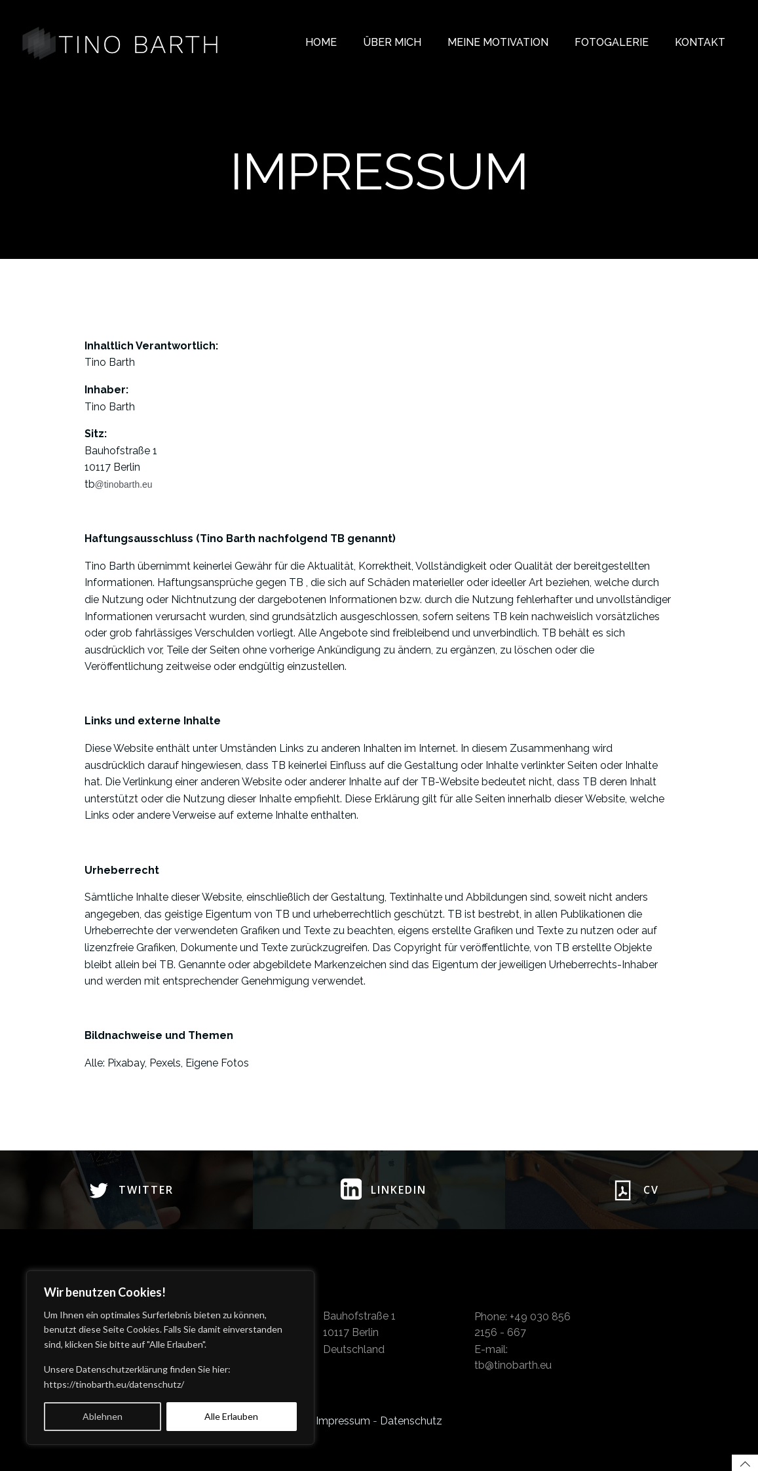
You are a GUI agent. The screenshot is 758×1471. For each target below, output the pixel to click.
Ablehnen (103, 1416)
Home (321, 42)
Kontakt (700, 42)
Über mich (392, 42)
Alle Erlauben (231, 1416)
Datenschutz (411, 1421)
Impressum (343, 1421)
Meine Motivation (497, 42)
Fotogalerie (612, 42)
